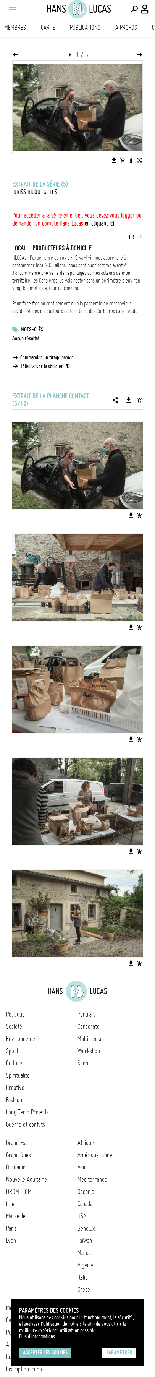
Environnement (23, 1038)
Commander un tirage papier (46, 357)
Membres (15, 27)
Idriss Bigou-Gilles (34, 192)
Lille (10, 1204)
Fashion (14, 1100)
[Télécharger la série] (128, 399)
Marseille (16, 1216)
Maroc (84, 1253)
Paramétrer (119, 1352)
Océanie (86, 1191)
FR (131, 237)
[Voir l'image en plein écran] (139, 160)
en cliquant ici (99, 223)
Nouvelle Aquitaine (26, 1179)
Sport (12, 1051)
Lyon (11, 1240)
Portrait (86, 1014)
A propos (126, 27)
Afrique (86, 1142)
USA (82, 1216)
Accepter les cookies (45, 1352)
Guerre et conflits (25, 1124)
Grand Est (16, 1142)
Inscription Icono (24, 1369)
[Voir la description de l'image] (131, 160)
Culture (14, 1063)
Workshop (89, 1051)
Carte (48, 27)
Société (14, 1026)
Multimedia (89, 1038)
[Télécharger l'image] (114, 160)
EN (140, 237)
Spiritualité (18, 1075)
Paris (11, 1228)
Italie (83, 1277)
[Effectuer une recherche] (134, 9)
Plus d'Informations (37, 1336)
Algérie (85, 1265)
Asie (82, 1167)
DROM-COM (19, 1191)
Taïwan (85, 1240)
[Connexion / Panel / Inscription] (145, 9)
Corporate (89, 1026)
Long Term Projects (27, 1112)
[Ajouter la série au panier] (139, 399)
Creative (15, 1087)
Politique (15, 1014)
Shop (83, 1063)
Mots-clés (32, 329)
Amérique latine (95, 1155)
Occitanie (16, 1167)
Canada (85, 1204)
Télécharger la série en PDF (46, 366)
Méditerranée (92, 1179)
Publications (85, 27)
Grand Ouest (19, 1155)
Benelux (86, 1228)
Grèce (84, 1289)
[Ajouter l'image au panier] (122, 160)
